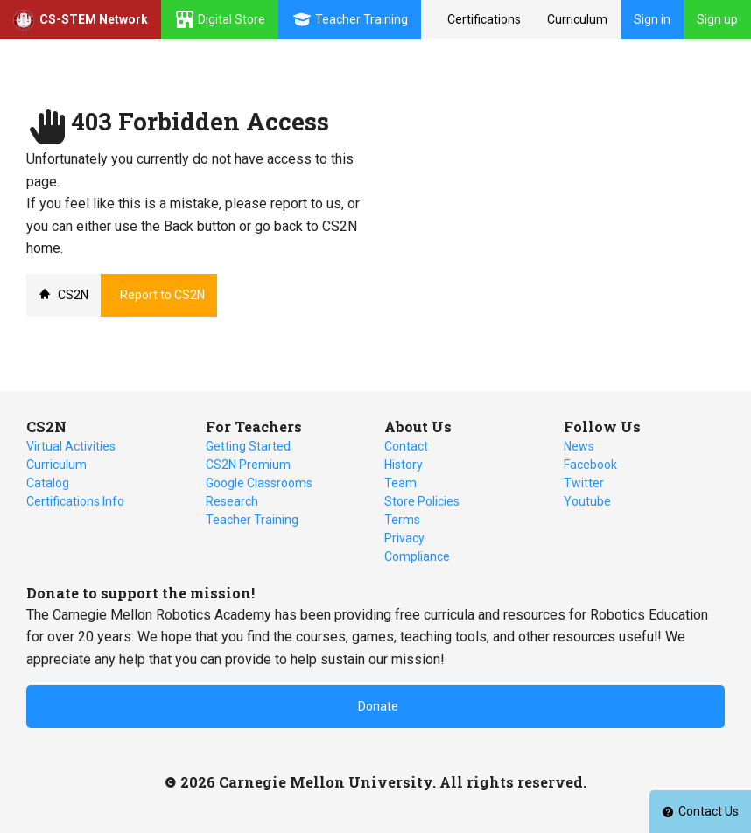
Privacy (404, 538)
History (403, 465)
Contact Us (700, 811)
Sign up (717, 19)
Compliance (417, 557)
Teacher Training (252, 520)
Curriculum (577, 19)
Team (400, 483)
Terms (402, 520)
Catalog (47, 483)
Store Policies (422, 501)
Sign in (652, 19)
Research (232, 501)
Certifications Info (75, 501)
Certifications (484, 19)
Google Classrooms (259, 483)
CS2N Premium (248, 465)
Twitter (584, 483)
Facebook (590, 465)
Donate (378, 706)
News (579, 446)
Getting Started (248, 446)
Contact (406, 446)
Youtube (587, 501)
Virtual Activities (71, 446)
